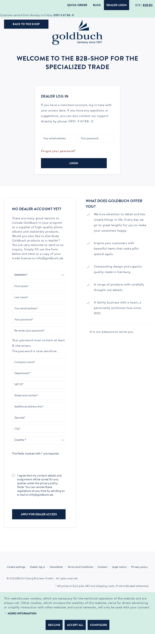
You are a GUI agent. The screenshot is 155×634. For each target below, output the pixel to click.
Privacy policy (139, 567)
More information (22, 613)
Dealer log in (37, 567)
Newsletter (56, 567)
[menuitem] (18, 567)
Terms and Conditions (80, 567)
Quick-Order (77, 5)
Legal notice (119, 567)
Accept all (75, 625)
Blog (97, 5)
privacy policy (49, 483)
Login (73, 163)
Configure (98, 625)
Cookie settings (16, 567)
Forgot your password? (58, 151)
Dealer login (116, 5)
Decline (54, 625)
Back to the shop (26, 24)
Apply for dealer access (39, 514)
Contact (102, 567)
